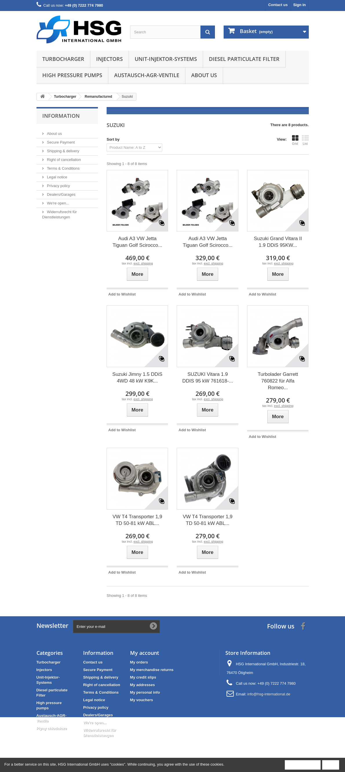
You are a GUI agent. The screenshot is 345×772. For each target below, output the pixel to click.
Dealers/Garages (61, 192)
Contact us (278, 5)
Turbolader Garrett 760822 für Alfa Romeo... (278, 380)
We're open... (57, 201)
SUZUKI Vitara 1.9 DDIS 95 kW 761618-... (207, 377)
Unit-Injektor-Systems (166, 58)
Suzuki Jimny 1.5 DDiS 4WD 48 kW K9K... (137, 377)
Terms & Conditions (63, 166)
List (305, 140)
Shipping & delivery (62, 148)
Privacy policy (58, 183)
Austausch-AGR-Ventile (146, 75)
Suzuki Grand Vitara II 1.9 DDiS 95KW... (278, 242)
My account (144, 652)
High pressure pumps (72, 75)
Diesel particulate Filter (244, 58)
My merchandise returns (152, 670)
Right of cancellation (63, 157)
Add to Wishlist (122, 294)
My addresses (142, 685)
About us (204, 75)
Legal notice (56, 175)
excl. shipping (143, 263)
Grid (295, 140)
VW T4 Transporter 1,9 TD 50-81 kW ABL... (137, 520)
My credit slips (143, 677)
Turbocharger (63, 58)
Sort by (113, 139)
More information (303, 764)
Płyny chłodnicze (51, 728)
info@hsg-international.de (268, 694)
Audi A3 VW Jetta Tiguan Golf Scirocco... (137, 242)
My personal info (145, 692)
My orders (139, 662)
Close (330, 764)
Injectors (109, 58)
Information (61, 115)
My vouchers (141, 700)
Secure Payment (60, 140)
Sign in (299, 5)
